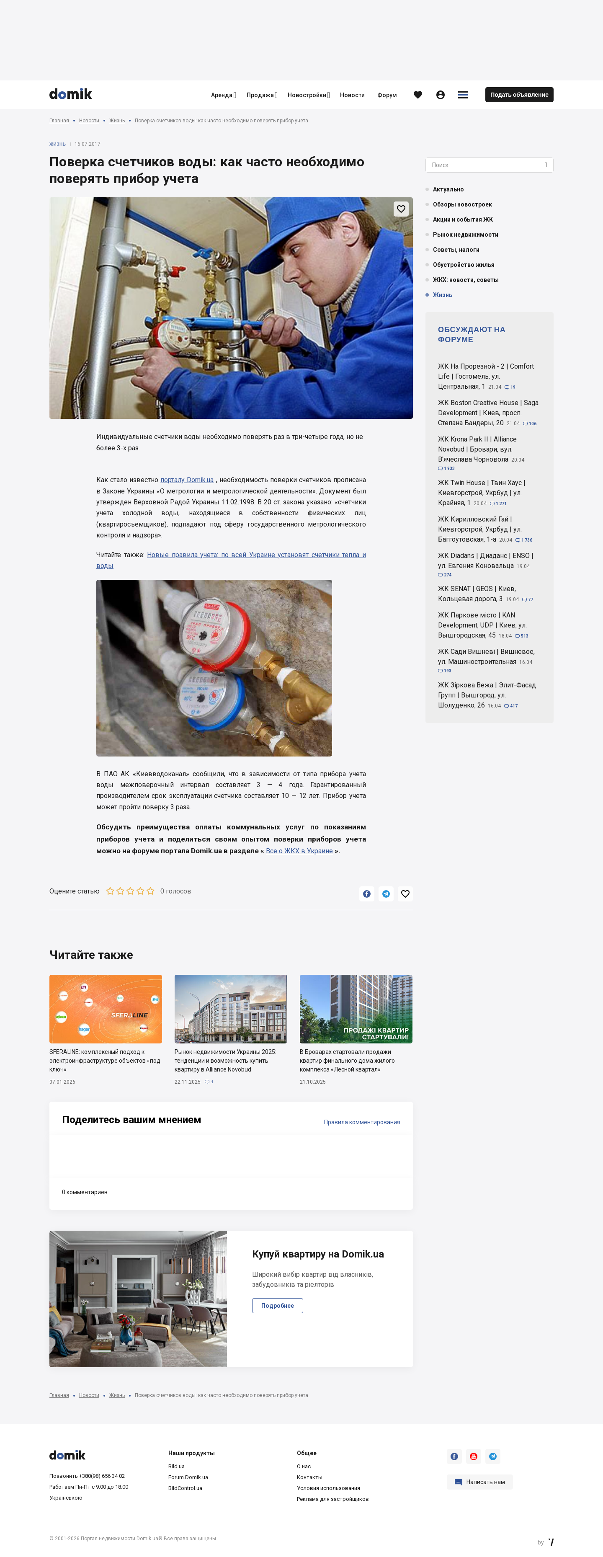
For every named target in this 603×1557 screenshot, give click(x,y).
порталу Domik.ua (187, 480)
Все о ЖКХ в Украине (299, 851)
